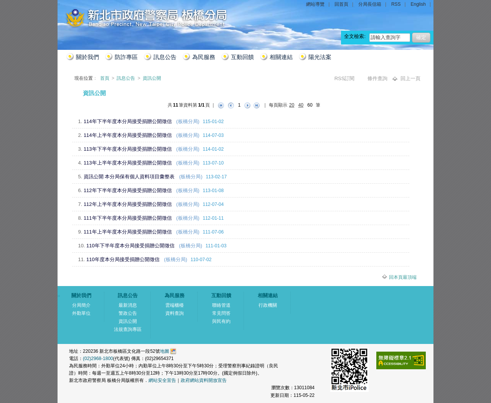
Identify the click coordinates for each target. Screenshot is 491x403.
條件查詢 (378, 78)
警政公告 (128, 313)
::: (66, 90)
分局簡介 (81, 305)
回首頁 (341, 4)
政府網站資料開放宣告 (204, 380)
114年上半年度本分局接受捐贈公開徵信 (128, 135)
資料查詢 (174, 313)
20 (291, 105)
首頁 (105, 78)
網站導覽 (315, 4)
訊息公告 (164, 57)
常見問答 (221, 313)
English (418, 4)
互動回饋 (242, 57)
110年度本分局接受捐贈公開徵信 (123, 259)
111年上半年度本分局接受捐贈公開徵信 (128, 232)
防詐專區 (126, 57)
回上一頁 (410, 78)
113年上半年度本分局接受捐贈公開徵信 (128, 163)
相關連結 (281, 57)
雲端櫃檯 (174, 305)
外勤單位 (81, 313)
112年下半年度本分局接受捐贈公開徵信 (128, 190)
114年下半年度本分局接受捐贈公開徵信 (128, 121)
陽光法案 (319, 57)
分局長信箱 (369, 4)
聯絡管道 (221, 305)
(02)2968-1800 (98, 358)
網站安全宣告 (162, 380)
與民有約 (221, 321)
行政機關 (268, 305)
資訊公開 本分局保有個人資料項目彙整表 (129, 176)
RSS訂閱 (345, 78)
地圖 (164, 351)
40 (300, 105)
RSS (396, 4)
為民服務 (203, 57)
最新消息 (128, 305)
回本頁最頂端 (403, 277)
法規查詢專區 (128, 329)
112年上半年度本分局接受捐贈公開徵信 (128, 204)
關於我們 (87, 57)
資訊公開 (152, 78)
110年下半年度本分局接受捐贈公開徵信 (130, 245)
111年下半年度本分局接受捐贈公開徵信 (128, 218)
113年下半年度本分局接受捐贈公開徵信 (128, 149)
